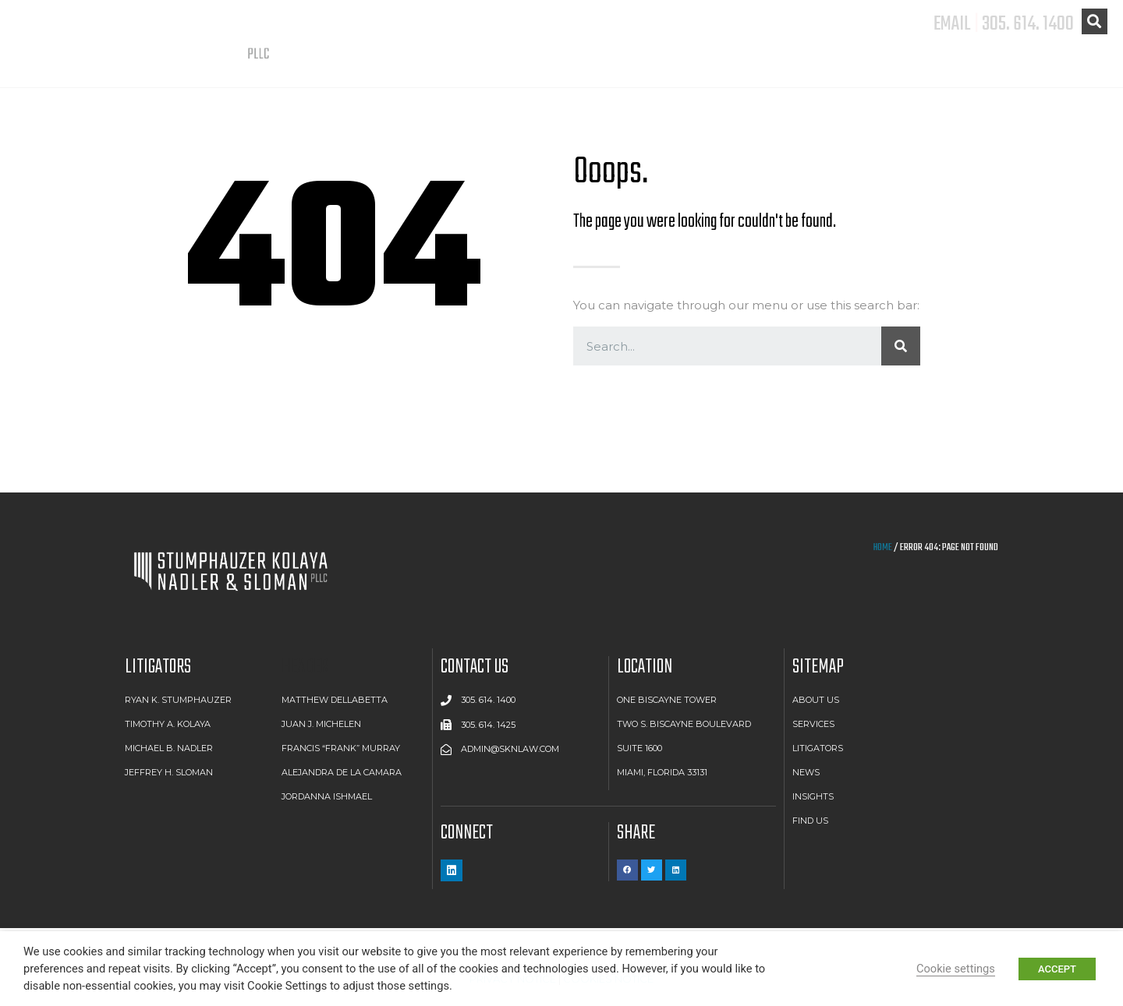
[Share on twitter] (651, 870)
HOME (882, 547)
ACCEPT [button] (1057, 969)
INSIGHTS (813, 796)
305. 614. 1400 (1028, 24)
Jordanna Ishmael (327, 796)
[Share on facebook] (627, 870)
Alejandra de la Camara (342, 772)
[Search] (900, 346)
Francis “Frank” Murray (341, 748)
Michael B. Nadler (169, 748)
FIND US (1080, 69)
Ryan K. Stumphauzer (178, 699)
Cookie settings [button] (955, 969)
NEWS (993, 69)
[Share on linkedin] (675, 870)
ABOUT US (674, 69)
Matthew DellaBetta (335, 699)
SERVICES (776, 69)
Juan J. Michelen (321, 723)
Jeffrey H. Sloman (169, 772)
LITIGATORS (885, 69)
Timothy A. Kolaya (168, 723)
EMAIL (952, 24)
